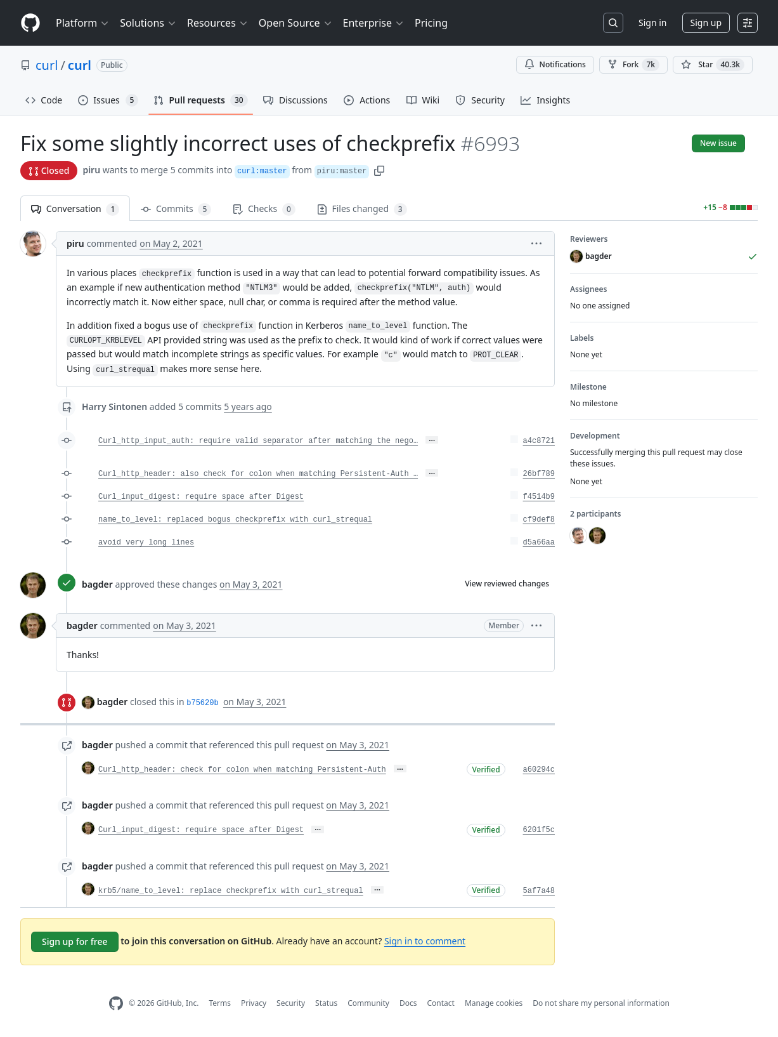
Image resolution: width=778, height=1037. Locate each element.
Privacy (253, 1003)
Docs (408, 1003)
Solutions (148, 23)
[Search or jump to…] (613, 22)
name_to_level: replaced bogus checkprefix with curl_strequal (235, 519)
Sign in (652, 23)
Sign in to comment (424, 941)
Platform (83, 23)
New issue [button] (718, 143)
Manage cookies (493, 1003)
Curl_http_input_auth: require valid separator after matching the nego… (258, 441)
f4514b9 (539, 496)
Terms (220, 1003)
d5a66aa (539, 542)
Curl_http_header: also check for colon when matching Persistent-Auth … (258, 474)
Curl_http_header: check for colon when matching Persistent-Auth (242, 769)
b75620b (202, 703)
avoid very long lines (146, 542)
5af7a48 (539, 891)
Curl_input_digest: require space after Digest (201, 496)
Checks (264, 209)
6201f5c (539, 830)
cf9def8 (539, 519)
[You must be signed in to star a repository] (713, 65)
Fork (633, 64)
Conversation (75, 209)
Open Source (296, 23)
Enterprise (374, 23)
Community (368, 1003)
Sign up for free (75, 941)
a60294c (539, 769)
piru (91, 170)
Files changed (362, 209)
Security (290, 1003)
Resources (218, 23)
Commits (176, 209)
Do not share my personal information (601, 1003)
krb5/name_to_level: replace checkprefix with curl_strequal (230, 891)
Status (326, 1003)
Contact (440, 1003)
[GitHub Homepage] (116, 1004)
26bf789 (539, 474)
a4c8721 (539, 441)
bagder (97, 584)
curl (47, 65)
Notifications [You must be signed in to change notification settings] (555, 64)
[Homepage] (30, 23)
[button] (379, 169)
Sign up (706, 23)
